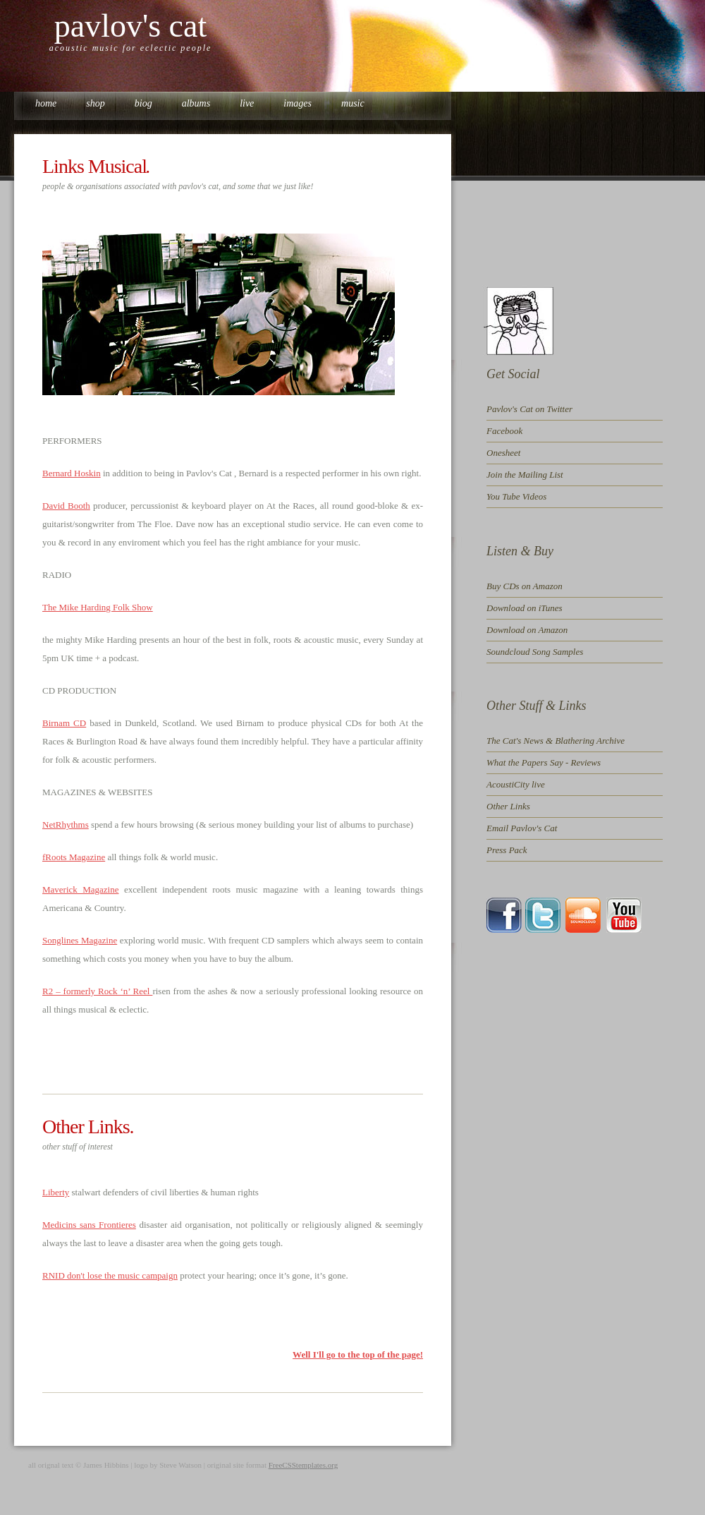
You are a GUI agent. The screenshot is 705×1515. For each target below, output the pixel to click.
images (297, 103)
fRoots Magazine (73, 857)
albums (196, 103)
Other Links (508, 806)
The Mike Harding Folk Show (97, 607)
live (247, 103)
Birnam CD (64, 723)
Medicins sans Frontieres (89, 1224)
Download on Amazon (527, 629)
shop (95, 103)
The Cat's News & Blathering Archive (555, 740)
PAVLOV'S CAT (130, 26)
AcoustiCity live (515, 784)
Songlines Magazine (79, 940)
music (352, 103)
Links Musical (94, 166)
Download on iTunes (524, 608)
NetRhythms (65, 824)
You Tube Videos (516, 496)
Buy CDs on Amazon (524, 586)
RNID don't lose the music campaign (110, 1275)
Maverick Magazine (80, 889)
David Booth (66, 505)
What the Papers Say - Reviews (543, 762)
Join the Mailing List (524, 474)
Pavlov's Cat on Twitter (529, 409)
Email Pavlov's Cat (521, 828)
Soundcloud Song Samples (534, 651)
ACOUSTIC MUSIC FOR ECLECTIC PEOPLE (130, 48)
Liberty (55, 1192)
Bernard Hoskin (71, 473)
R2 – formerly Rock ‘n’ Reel (97, 991)
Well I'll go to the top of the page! (358, 1354)
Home (45, 103)
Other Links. (88, 1126)
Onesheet (503, 452)
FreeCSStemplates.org (303, 1465)
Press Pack (506, 850)
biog (143, 103)
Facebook (504, 430)
